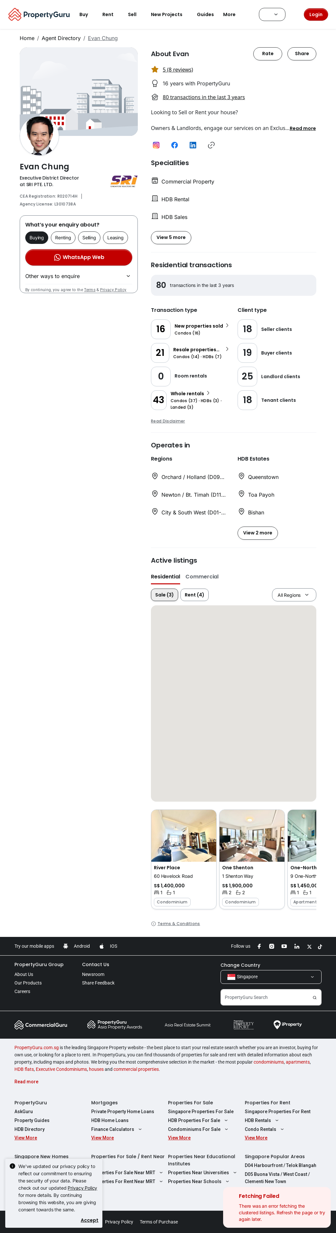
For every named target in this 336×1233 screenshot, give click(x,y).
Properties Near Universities (203, 1172)
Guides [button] (205, 14)
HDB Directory (29, 1129)
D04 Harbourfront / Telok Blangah (280, 1165)
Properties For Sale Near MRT (127, 1172)
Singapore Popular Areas (275, 1156)
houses (96, 1069)
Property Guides (32, 1120)
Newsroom (93, 974)
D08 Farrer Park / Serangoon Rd (279, 1190)
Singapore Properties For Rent (277, 1111)
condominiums (269, 1062)
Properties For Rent (267, 1102)
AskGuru (23, 1111)
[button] (303, 128)
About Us (23, 974)
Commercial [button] (202, 576)
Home (27, 38)
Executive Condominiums (61, 1069)
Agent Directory (61, 38)
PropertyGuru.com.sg (36, 1047)
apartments (298, 1062)
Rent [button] (111, 14)
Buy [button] (87, 14)
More (233, 14)
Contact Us (95, 964)
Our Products (28, 982)
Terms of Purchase (159, 1221)
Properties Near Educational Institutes (201, 1160)
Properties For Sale (190, 1102)
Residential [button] (165, 576)
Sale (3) (164, 595)
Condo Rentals (265, 1129)
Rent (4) (194, 595)
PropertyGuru (30, 1102)
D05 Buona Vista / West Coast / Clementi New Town (277, 1178)
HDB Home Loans (110, 1120)
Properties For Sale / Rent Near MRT (128, 1160)
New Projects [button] (170, 14)
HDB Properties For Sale (198, 1120)
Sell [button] (136, 14)
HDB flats (24, 1069)
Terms (89, 290)
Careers (22, 991)
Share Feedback (98, 982)
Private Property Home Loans (122, 1111)
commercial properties (136, 1069)
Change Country (240, 965)
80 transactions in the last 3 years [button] (204, 97)
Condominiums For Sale (199, 1129)
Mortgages (104, 1102)
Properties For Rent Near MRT (127, 1181)
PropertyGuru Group (39, 964)
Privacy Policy (113, 290)
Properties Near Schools (199, 1181)
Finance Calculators (117, 1129)
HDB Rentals (262, 1120)
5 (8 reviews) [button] (178, 69)
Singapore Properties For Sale (201, 1111)
